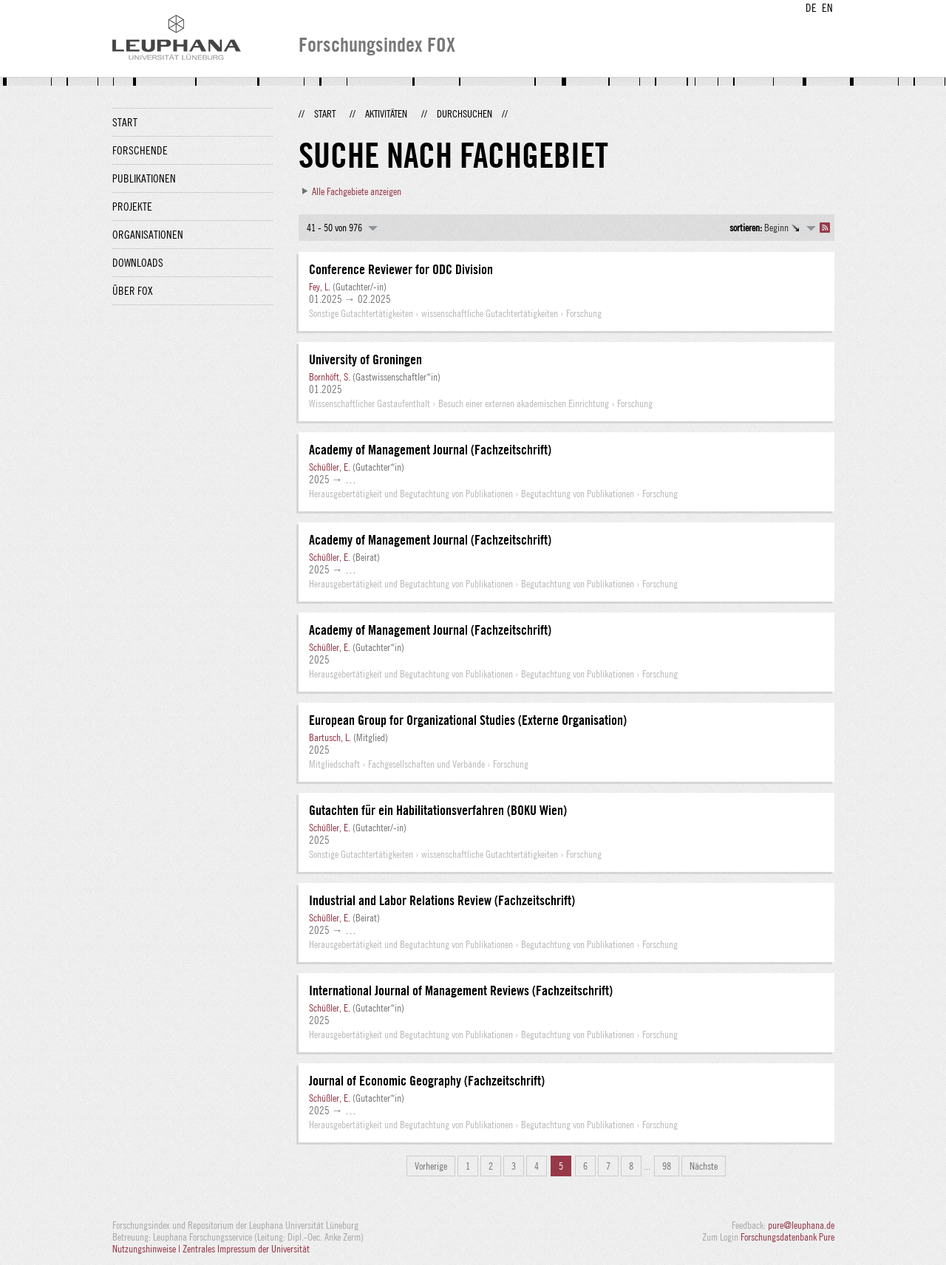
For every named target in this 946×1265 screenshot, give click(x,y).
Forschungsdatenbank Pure (787, 1237)
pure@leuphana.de (801, 1225)
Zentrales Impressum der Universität (246, 1249)
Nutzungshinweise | (147, 1249)
